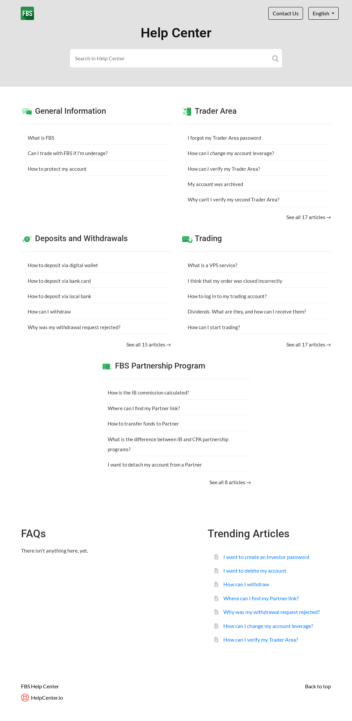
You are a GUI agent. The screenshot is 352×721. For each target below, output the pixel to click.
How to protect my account (57, 169)
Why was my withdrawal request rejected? (74, 327)
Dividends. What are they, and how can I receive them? (247, 311)
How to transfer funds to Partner (143, 424)
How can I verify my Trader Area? (224, 169)
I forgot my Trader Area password (224, 138)
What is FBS (41, 138)
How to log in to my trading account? (227, 296)
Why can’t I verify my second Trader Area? (233, 199)
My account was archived (215, 184)
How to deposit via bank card (59, 281)
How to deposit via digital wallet (63, 265)
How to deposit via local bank (59, 296)
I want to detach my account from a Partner (155, 465)
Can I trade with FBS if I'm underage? (68, 153)
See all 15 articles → (148, 344)
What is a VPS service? (212, 265)
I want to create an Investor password (266, 557)
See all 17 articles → (308, 217)
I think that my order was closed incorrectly (235, 281)
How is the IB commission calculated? (148, 393)
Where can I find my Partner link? (144, 408)
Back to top (318, 686)
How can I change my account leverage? (231, 153)
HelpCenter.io (42, 697)
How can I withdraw (49, 311)
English (321, 13)
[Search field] (176, 58)
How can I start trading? (214, 327)
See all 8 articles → (230, 482)
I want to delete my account (254, 570)
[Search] (275, 58)
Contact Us (286, 13)
